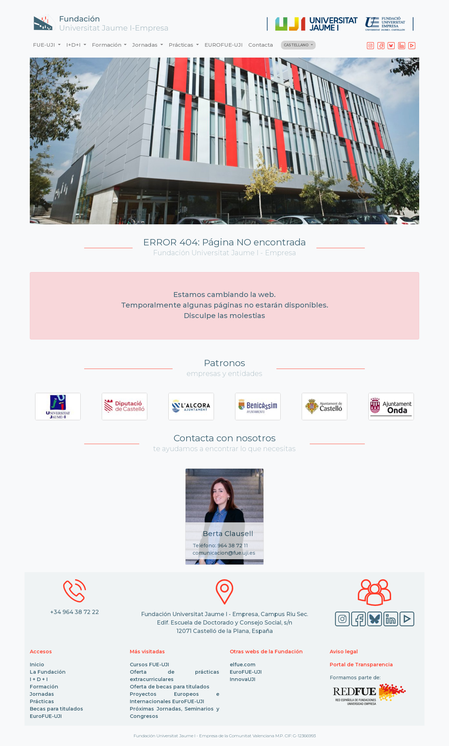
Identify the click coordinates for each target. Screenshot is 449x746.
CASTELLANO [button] (297, 45)
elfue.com (242, 664)
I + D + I (39, 679)
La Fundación (48, 672)
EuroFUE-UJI (46, 716)
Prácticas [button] (182, 44)
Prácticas (42, 701)
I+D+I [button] (74, 44)
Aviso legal (344, 651)
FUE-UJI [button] (44, 44)
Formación (44, 687)
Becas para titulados (56, 709)
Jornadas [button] (145, 44)
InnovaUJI (242, 679)
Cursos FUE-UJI (149, 664)
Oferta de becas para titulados (169, 687)
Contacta (260, 44)
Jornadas (42, 694)
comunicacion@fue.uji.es (224, 553)
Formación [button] (107, 44)
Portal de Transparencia (361, 664)
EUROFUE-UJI (224, 44)
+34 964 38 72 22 (74, 612)
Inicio (37, 664)
